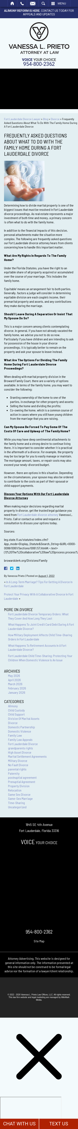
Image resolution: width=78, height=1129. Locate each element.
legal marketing (38, 997)
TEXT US (58, 1124)
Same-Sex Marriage (20, 798)
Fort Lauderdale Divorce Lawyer (22, 119)
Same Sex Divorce (19, 794)
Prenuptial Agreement (21, 782)
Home (12, 3)
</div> (30, 1112)
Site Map (39, 941)
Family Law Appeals (20, 739)
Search (43, 3)
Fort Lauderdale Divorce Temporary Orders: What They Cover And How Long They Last (38, 616)
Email (32, 3)
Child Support (16, 714)
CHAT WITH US (19, 1124)
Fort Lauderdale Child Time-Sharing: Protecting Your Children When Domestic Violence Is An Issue (40, 658)
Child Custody (16, 710)
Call (22, 3)
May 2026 (14, 675)
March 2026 (15, 684)
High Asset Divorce (19, 752)
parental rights (17, 769)
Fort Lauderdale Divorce (23, 744)
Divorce (55, 119)
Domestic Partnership (21, 727)
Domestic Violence (19, 731)
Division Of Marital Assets (23, 718)
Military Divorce (17, 761)
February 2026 (17, 688)
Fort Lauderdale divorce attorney (37, 515)
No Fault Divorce (18, 765)
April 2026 (14, 680)
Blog (45, 119)
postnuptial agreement (22, 777)
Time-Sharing (16, 803)
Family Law (15, 735)
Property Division (19, 786)
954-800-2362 (39, 64)
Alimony (13, 706)
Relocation (14, 790)
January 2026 (16, 692)
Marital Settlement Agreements (27, 756)
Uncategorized (17, 807)
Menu (62, 3)
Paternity (14, 773)
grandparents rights (20, 748)
